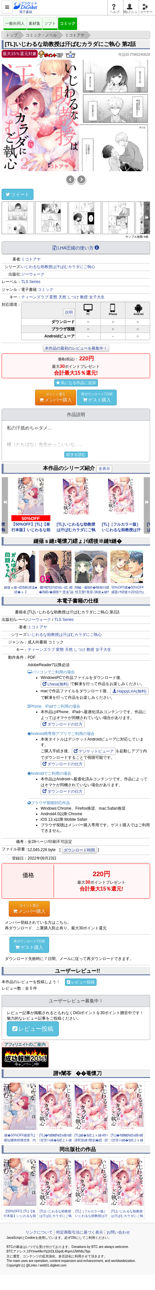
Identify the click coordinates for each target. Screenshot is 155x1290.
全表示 (104, 468)
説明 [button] (69, 312)
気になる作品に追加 (76, 383)
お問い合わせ (118, 1232)
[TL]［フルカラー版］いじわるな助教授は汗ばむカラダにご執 (121, 530)
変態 (53, 297)
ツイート (17, 194)
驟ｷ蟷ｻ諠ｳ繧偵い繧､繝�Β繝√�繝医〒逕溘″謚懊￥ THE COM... (56, 592)
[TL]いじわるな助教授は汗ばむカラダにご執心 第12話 (76, 530)
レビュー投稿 (81, 982)
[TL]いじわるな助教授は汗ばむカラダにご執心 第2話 (70, 44)
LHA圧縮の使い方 (76, 247)
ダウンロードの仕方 (63, 724)
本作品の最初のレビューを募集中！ (76, 348)
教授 (84, 297)
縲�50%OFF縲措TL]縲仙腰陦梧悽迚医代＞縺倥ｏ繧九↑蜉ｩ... (20, 1140)
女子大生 (97, 297)
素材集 (34, 23)
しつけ (73, 297)
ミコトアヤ (31, 259)
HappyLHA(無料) (129, 691)
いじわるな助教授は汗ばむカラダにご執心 (58, 266)
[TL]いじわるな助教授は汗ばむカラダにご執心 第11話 (127, 1215)
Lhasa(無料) (56, 684)
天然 (62, 297)
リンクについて (39, 1232)
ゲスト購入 (96, 397)
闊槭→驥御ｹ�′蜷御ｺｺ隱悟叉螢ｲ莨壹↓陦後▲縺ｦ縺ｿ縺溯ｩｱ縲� (92, 592)
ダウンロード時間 (79, 850)
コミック (67, 23)
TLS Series (30, 281)
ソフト (50, 23)
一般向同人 (15, 23)
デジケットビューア (94, 751)
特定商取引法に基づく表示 (79, 1232)
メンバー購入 (55, 397)
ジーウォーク (33, 274)
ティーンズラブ (34, 297)
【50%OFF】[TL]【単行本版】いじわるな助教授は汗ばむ (30, 530)
